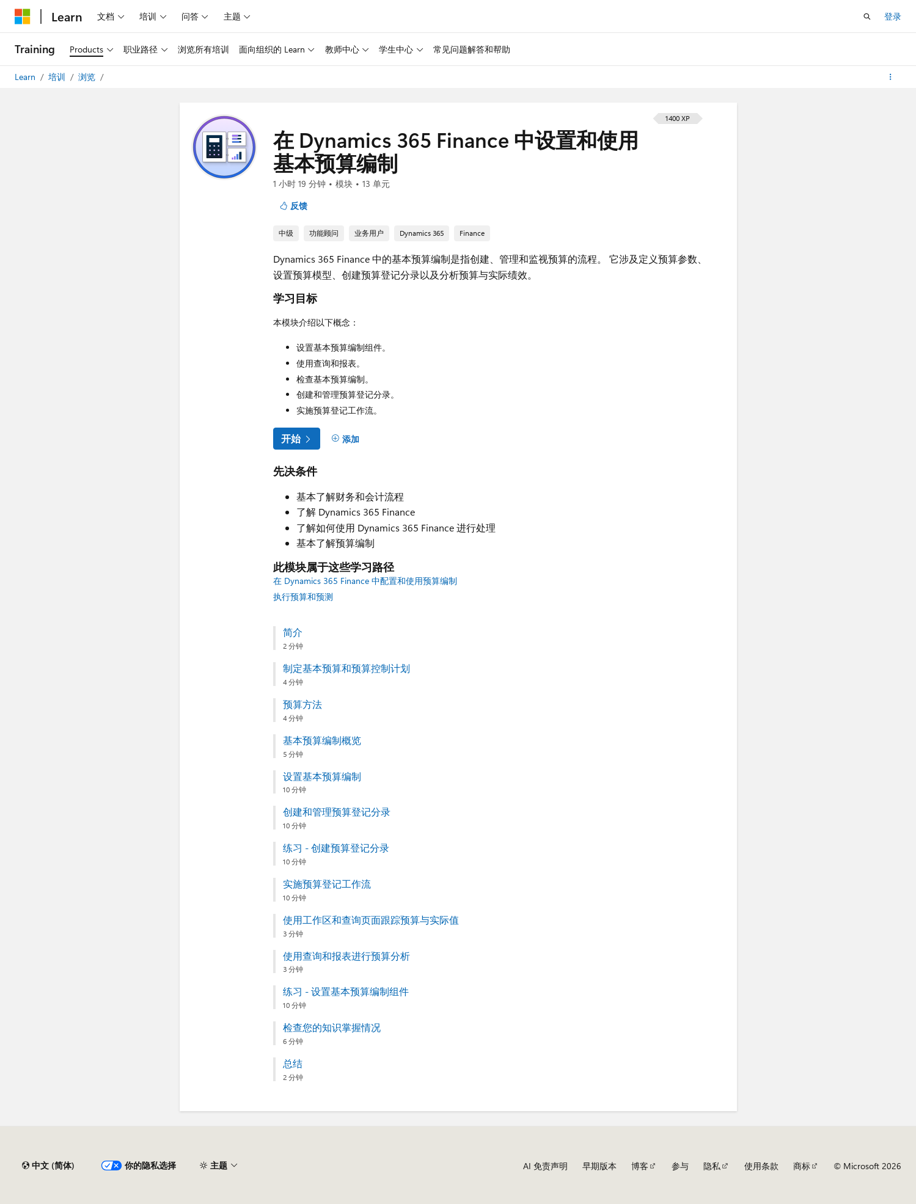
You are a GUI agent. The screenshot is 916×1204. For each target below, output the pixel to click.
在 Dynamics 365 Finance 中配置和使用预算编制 (365, 580)
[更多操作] (890, 77)
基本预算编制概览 (322, 740)
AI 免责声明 (545, 1166)
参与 (680, 1166)
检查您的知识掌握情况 (332, 1027)
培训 (58, 76)
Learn (26, 76)
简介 (292, 632)
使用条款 (761, 1166)
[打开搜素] (867, 16)
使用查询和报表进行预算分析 (346, 956)
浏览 (88, 76)
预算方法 (302, 704)
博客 (639, 1166)
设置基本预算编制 (322, 776)
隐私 (711, 1166)
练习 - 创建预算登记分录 (336, 848)
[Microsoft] (23, 16)
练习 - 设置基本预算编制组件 (346, 991)
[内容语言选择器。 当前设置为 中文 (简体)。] (48, 1165)
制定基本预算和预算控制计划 (346, 668)
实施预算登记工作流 (327, 884)
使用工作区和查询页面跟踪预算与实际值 (371, 920)
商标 (801, 1166)
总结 (292, 1063)
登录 (892, 16)
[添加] (346, 439)
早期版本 (599, 1166)
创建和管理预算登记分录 (336, 812)
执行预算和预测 (303, 596)
